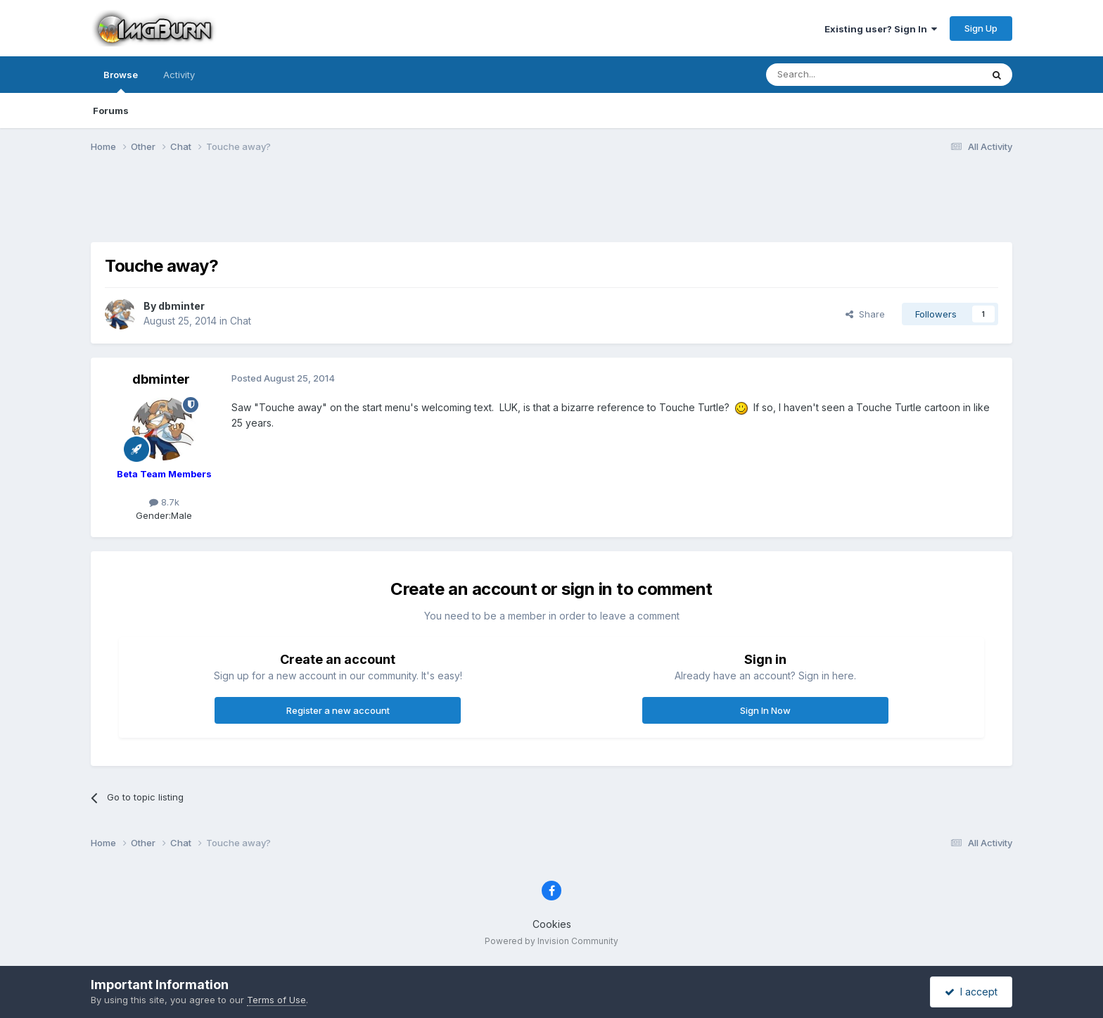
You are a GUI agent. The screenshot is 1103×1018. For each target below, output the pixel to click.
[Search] (838, 74)
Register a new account (338, 710)
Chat (240, 321)
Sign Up (980, 28)
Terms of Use (276, 999)
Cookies (552, 924)
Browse (120, 81)
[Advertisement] (551, 206)
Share (865, 314)
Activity (179, 74)
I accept (971, 992)
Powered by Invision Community (551, 941)
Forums (111, 110)
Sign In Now (765, 710)
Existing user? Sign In (880, 28)
